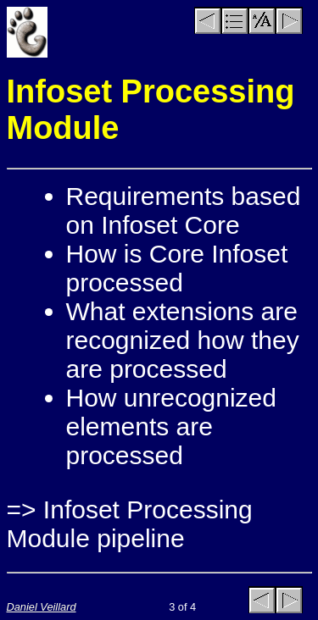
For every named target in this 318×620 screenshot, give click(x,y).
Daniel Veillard (41, 607)
